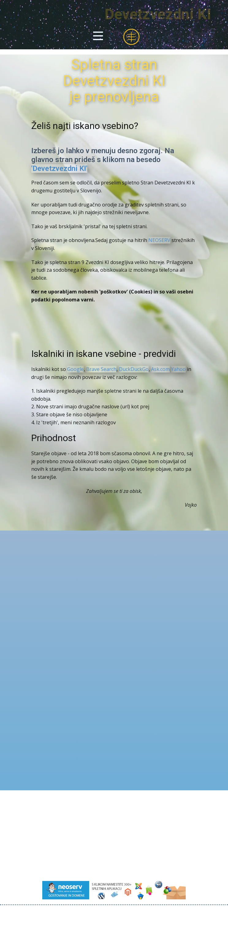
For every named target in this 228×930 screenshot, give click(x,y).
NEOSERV (159, 240)
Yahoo (178, 369)
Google (75, 369)
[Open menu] (98, 36)
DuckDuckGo (134, 369)
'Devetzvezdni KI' (59, 168)
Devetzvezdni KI (169, 14)
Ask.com (160, 369)
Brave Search (101, 369)
